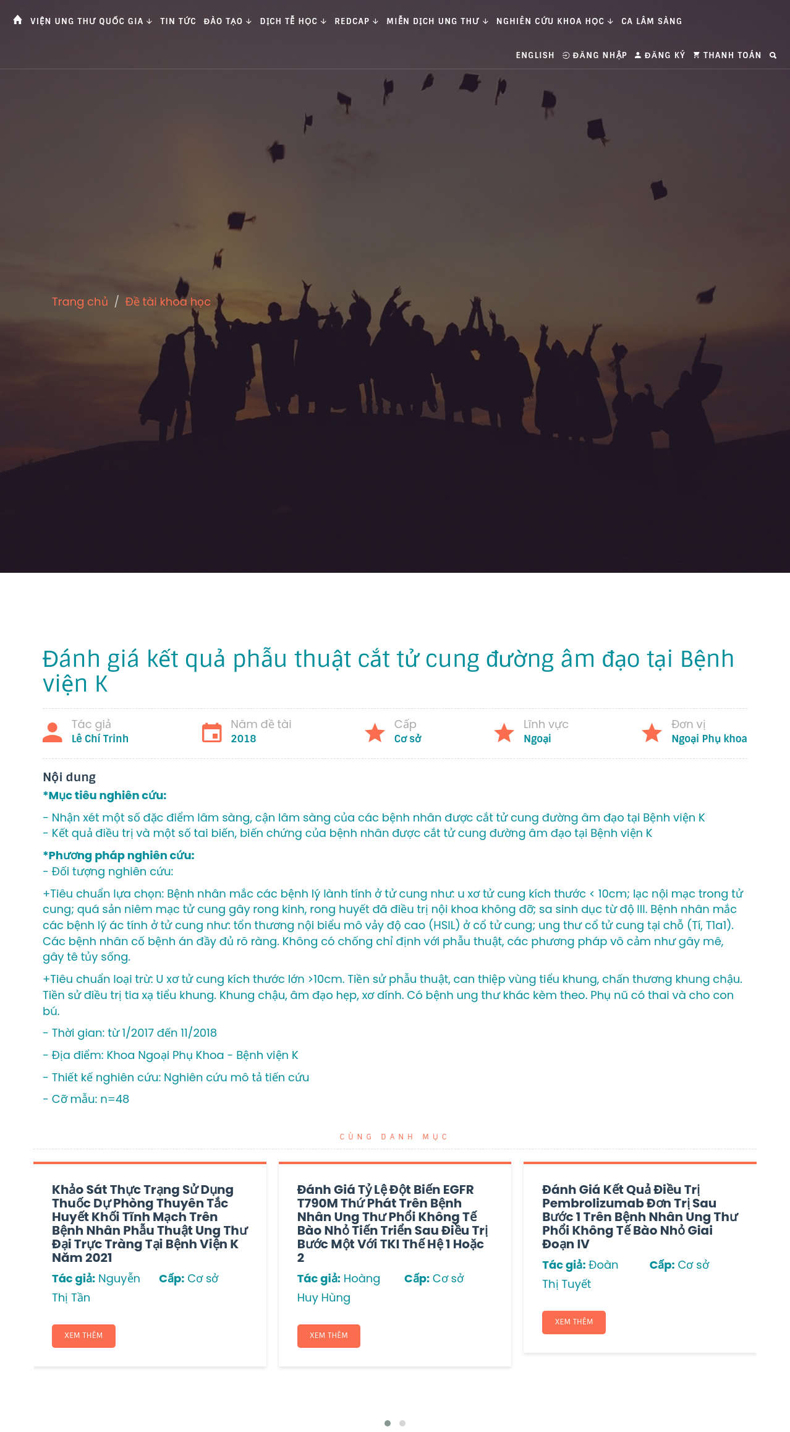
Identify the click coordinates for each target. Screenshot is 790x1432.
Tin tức (179, 21)
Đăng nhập (595, 55)
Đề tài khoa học (168, 301)
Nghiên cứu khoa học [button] (555, 21)
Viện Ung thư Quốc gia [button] (91, 21)
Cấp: (171, 1278)
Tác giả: (73, 1278)
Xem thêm (84, 1336)
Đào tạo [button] (228, 21)
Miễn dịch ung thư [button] (437, 21)
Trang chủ (80, 301)
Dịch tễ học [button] (294, 21)
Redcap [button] (356, 21)
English (535, 55)
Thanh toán (727, 55)
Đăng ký (660, 55)
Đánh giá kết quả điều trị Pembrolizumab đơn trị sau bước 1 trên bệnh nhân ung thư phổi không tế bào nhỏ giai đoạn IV (639, 1217)
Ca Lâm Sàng (651, 21)
